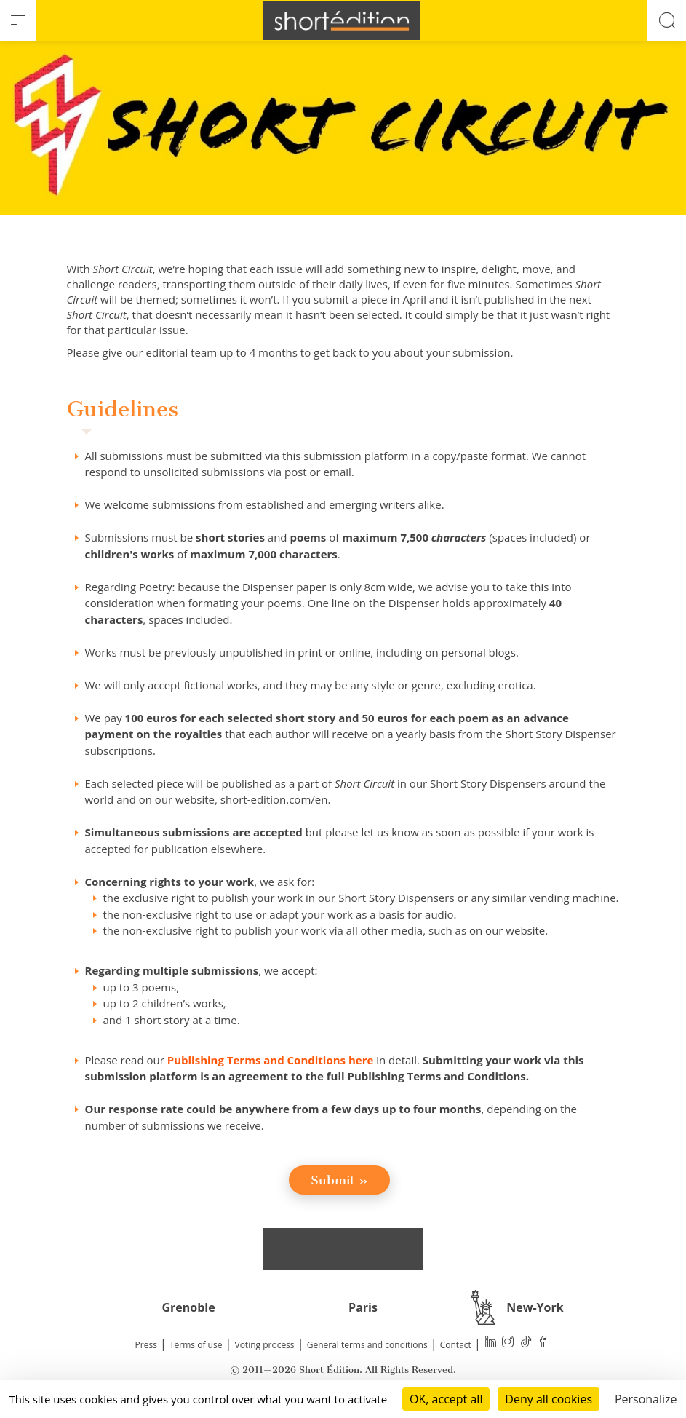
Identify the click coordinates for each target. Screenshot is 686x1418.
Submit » (339, 1180)
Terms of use (195, 1345)
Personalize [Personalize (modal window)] (646, 1399)
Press (146, 1345)
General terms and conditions (367, 1345)
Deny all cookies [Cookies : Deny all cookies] (548, 1399)
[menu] (18, 20)
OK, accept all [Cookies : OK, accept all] (446, 1399)
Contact (455, 1345)
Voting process (265, 1345)
